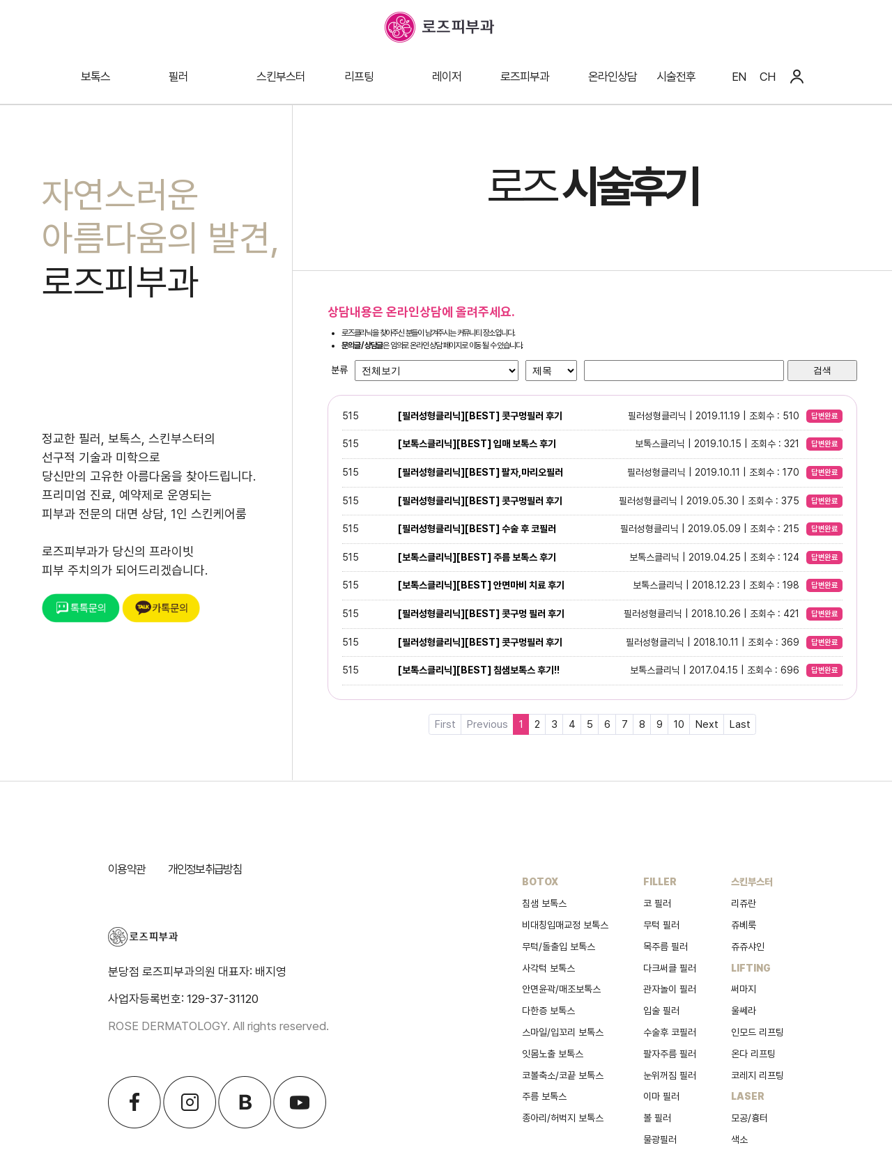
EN (739, 77)
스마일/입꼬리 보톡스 (562, 1032)
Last (740, 724)
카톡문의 (161, 608)
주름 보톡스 (544, 1096)
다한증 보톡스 (548, 1010)
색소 (739, 1139)
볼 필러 (657, 1117)
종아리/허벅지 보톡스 (562, 1117)
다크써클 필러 (669, 968)
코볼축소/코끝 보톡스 (562, 1075)
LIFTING (751, 968)
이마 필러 (661, 1096)
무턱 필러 (661, 925)
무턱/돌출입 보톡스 (558, 946)
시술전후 (675, 77)
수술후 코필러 (669, 1032)
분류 (339, 369)
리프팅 (359, 77)
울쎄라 (743, 1010)
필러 (178, 77)
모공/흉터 (749, 1117)
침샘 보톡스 (544, 903)
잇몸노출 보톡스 (552, 1053)
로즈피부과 (524, 77)
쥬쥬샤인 (747, 946)
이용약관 (126, 869)
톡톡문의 (81, 608)
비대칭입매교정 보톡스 (565, 925)
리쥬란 (743, 903)
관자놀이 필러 (669, 989)
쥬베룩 (743, 925)
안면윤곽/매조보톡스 (561, 989)
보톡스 (95, 77)
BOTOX (540, 881)
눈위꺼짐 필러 (669, 1075)
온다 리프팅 (753, 1053)
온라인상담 (612, 77)
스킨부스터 (280, 77)
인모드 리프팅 (757, 1032)
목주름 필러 (665, 946)
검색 (822, 370)
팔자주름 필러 (669, 1053)
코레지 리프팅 (757, 1075)
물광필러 (660, 1139)
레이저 (446, 77)
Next (706, 724)
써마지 (743, 989)
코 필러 (657, 903)
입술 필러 (661, 1010)
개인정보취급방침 (205, 869)
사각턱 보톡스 (548, 968)
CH (767, 77)
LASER (747, 1096)
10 (679, 724)
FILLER (660, 881)
